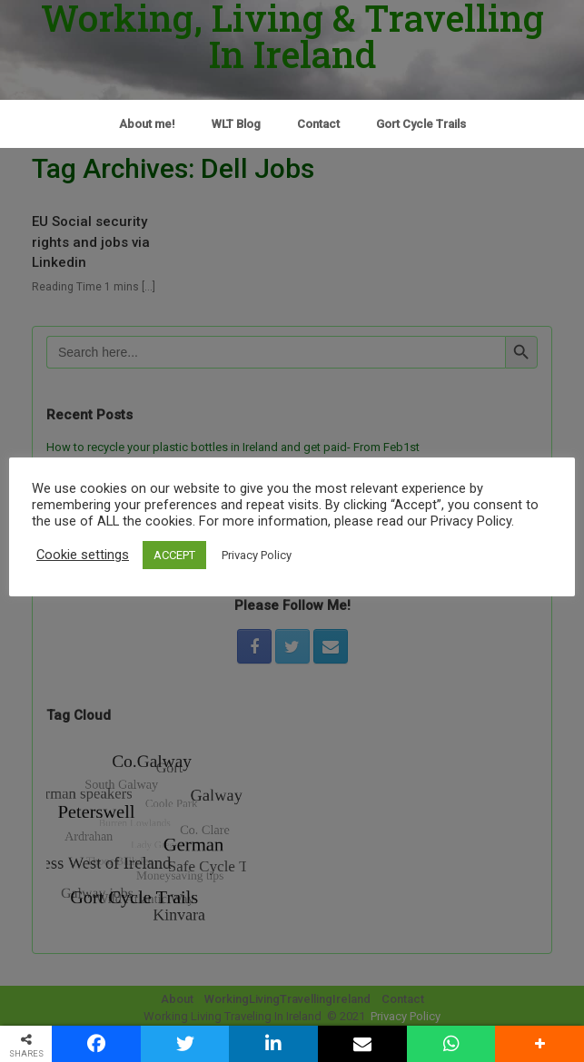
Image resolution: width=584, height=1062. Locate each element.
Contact (318, 124)
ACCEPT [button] (174, 555)
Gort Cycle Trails (421, 124)
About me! (147, 124)
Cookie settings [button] (82, 554)
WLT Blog (236, 124)
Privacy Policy (257, 555)
